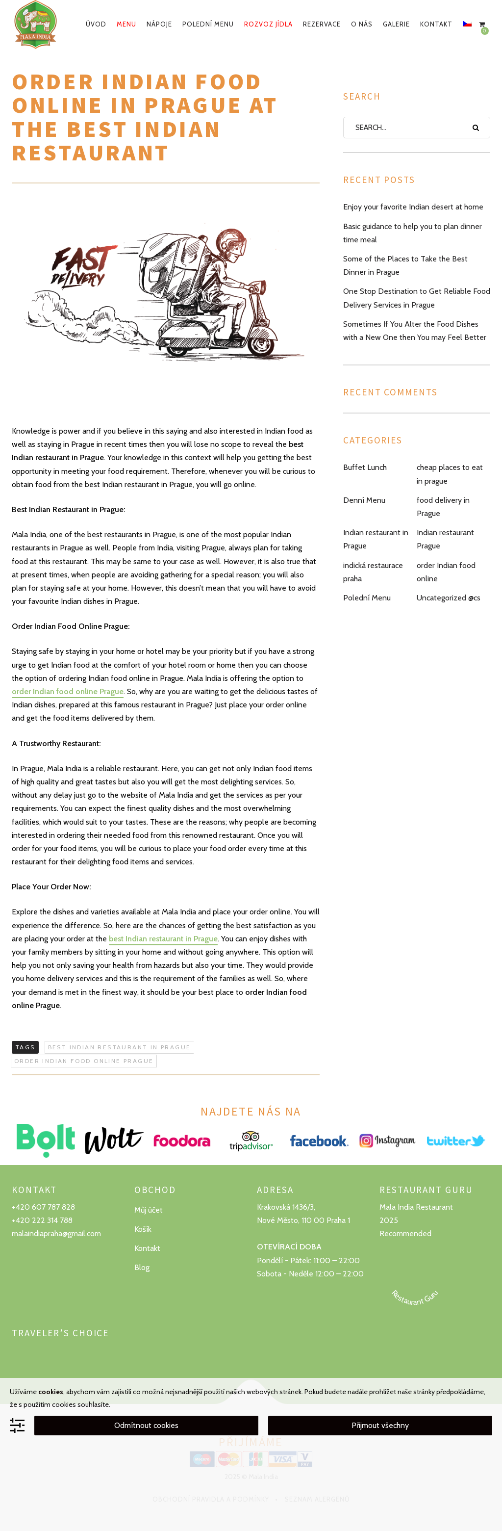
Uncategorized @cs (448, 597)
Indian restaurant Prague (445, 539)
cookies (50, 1391)
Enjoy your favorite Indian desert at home (413, 206)
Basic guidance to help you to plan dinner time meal (412, 233)
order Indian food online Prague (68, 691)
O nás (362, 24)
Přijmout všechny (380, 1425)
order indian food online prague (83, 1060)
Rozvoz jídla (268, 24)
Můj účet (148, 1210)
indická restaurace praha (373, 572)
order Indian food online (446, 572)
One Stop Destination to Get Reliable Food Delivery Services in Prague (416, 297)
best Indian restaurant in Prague (163, 938)
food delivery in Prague (443, 506)
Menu (126, 24)
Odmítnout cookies (146, 1425)
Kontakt (436, 24)
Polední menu (208, 24)
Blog (142, 1267)
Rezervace (322, 24)
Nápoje (159, 24)
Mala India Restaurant (416, 1207)
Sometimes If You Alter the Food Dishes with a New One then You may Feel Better (414, 330)
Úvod (96, 24)
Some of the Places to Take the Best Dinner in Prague (405, 265)
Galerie (396, 24)
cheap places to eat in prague (450, 474)
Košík (142, 1229)
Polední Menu (367, 597)
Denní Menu (364, 500)
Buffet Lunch (365, 467)
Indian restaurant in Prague (375, 539)
